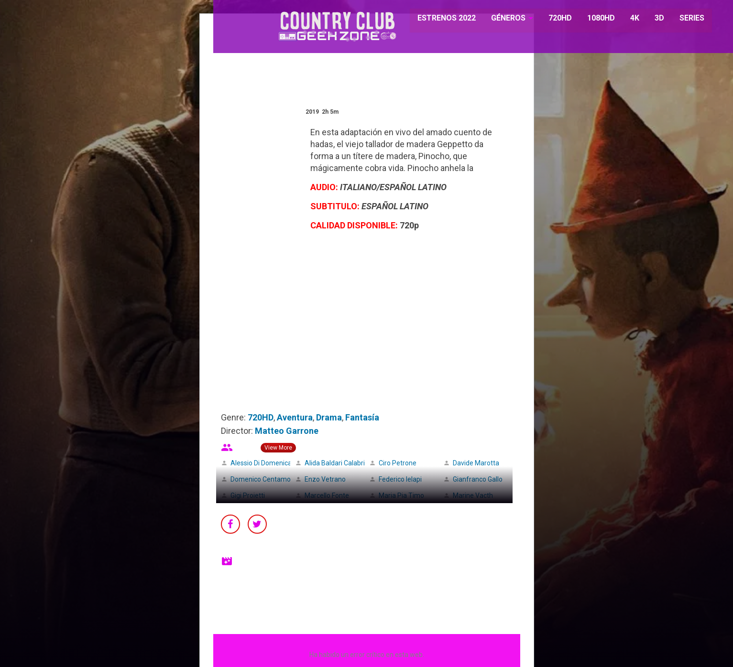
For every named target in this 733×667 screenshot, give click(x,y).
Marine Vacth (473, 495)
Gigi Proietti (247, 495)
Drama (329, 417)
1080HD (596, 18)
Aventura (295, 417)
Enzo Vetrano (325, 479)
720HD (555, 18)
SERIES (686, 18)
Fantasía (362, 417)
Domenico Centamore (263, 479)
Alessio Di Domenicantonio (270, 463)
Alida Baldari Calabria (337, 463)
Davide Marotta (476, 463)
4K (629, 18)
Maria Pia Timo (401, 495)
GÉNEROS (503, 18)
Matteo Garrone (286, 431)
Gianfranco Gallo (478, 479)
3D (654, 18)
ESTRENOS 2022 (442, 18)
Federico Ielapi (400, 479)
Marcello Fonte (327, 495)
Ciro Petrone (397, 463)
